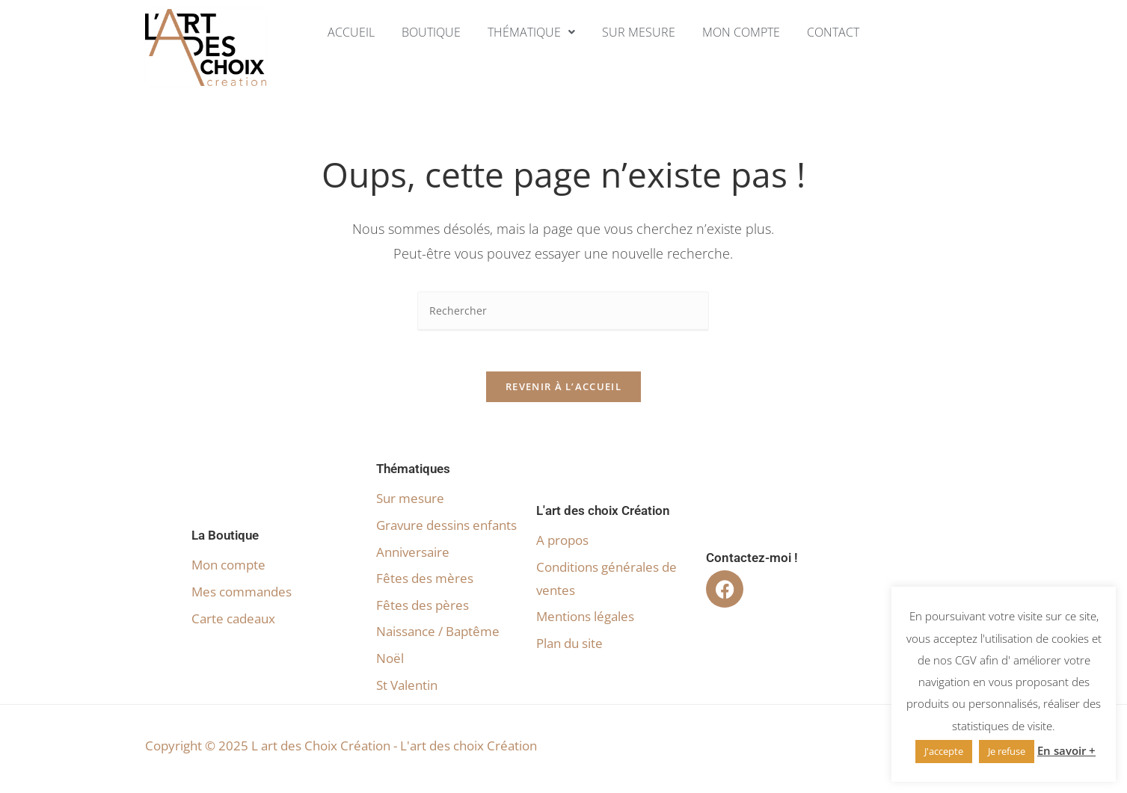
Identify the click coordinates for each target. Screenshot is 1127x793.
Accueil (342, 32)
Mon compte (746, 32)
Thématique (530, 32)
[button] (529, 32)
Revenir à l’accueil (563, 391)
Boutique (425, 32)
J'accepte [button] (943, 751)
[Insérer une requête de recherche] (563, 311)
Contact (842, 32)
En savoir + (1066, 750)
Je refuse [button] (1006, 751)
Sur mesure (640, 32)
